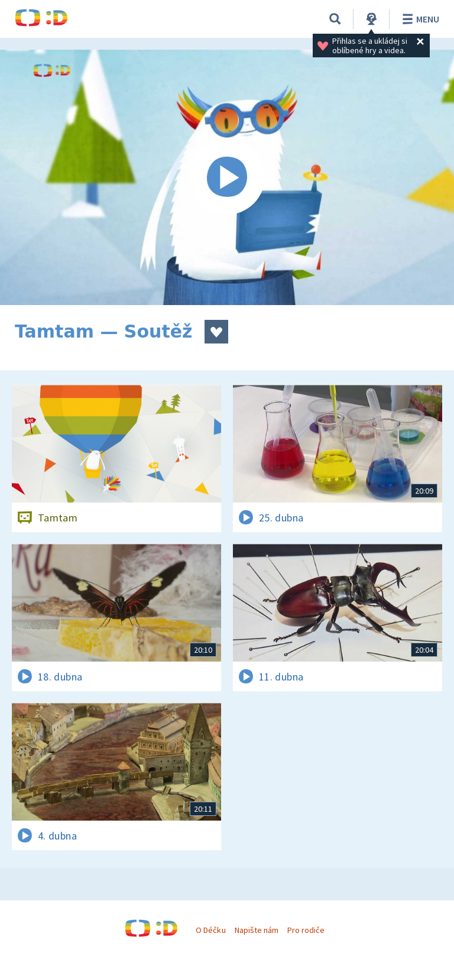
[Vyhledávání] (335, 19)
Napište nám (256, 930)
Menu (418, 19)
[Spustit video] (227, 177)
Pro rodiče (306, 930)
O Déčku (210, 930)
